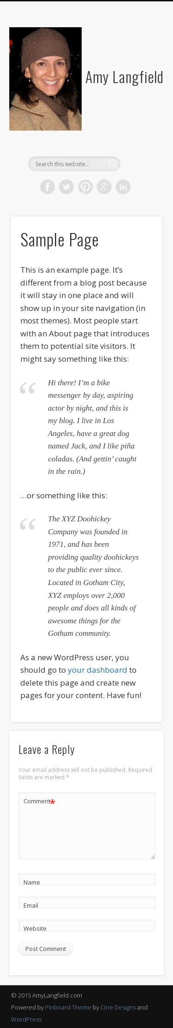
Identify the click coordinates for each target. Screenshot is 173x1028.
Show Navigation (140, 82)
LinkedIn (123, 186)
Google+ (104, 186)
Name (32, 882)
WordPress (26, 1019)
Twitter (66, 186)
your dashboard (97, 669)
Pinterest (85, 186)
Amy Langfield (124, 76)
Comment (39, 801)
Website (35, 928)
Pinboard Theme (68, 1007)
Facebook (47, 186)
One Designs (118, 1007)
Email (31, 905)
